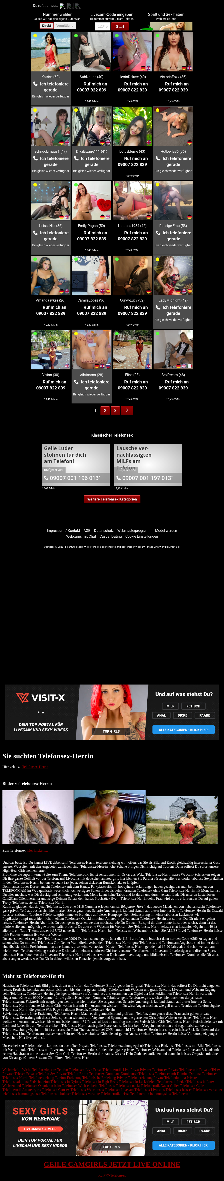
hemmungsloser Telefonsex (37, 1094)
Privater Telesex (13, 1074)
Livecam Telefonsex (135, 1090)
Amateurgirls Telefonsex (39, 1090)
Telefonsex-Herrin (35, 767)
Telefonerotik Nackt (155, 1086)
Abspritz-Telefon (56, 1070)
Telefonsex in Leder (171, 1082)
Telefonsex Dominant (104, 1074)
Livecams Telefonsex (166, 1090)
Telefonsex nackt (128, 1086)
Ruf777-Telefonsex (112, 1175)
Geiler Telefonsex (182, 1086)
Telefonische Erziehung (99, 1078)
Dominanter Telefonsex (137, 1074)
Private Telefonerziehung (135, 1078)
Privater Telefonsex (154, 1070)
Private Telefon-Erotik (72, 1074)
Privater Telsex (210, 1070)
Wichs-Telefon (32, 1070)
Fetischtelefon (40, 1082)
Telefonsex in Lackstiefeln (137, 1082)
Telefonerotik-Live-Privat (120, 1070)
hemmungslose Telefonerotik (171, 1094)
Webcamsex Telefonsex (103, 1090)
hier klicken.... (37, 850)
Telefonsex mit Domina (171, 1074)
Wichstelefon (11, 1070)
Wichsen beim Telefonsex (96, 1086)
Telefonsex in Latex (200, 1082)
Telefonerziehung (41, 1078)
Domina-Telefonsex (203, 1074)
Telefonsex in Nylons (65, 1082)
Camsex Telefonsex (72, 1090)
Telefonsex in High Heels (100, 1082)
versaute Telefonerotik (104, 1094)
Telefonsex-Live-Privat (85, 1070)
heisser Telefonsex (195, 1090)
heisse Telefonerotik (135, 1094)
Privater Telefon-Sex (41, 1074)
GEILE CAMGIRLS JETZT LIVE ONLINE (112, 1164)
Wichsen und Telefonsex (19, 1086)
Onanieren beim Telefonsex (57, 1086)
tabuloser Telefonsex (72, 1094)
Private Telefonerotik (183, 1070)
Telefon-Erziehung (68, 1078)
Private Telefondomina (170, 1078)
